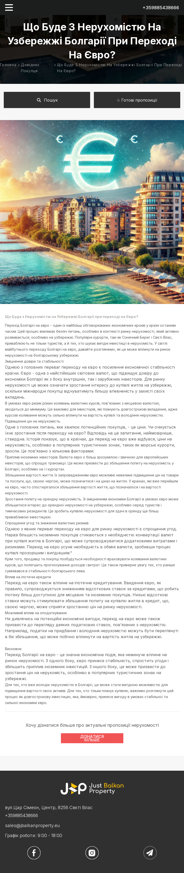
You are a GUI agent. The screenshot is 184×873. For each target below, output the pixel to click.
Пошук (47, 100)
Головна (8, 65)
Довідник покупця (30, 68)
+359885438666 (161, 7)
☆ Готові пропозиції (137, 100)
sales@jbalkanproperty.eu (32, 825)
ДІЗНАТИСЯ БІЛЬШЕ (92, 738)
